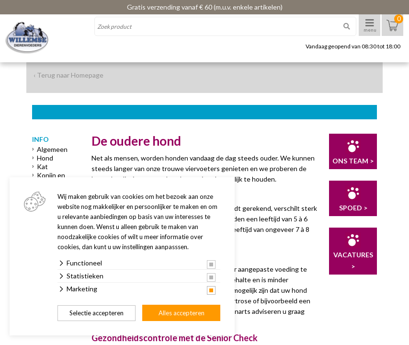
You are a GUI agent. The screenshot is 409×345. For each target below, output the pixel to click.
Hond (45, 158)
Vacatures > (353, 260)
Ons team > (353, 161)
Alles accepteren (181, 313)
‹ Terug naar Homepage (68, 75)
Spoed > (353, 208)
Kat (42, 166)
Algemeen (52, 149)
